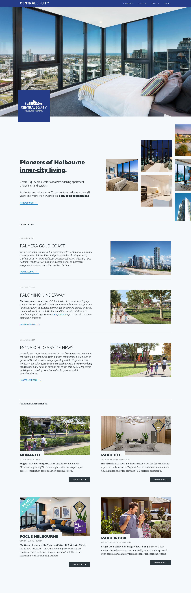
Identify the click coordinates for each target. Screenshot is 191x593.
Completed (142, 3)
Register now (61, 314)
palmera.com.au (29, 271)
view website (79, 479)
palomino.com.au (30, 324)
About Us (155, 3)
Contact (167, 3)
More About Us (29, 203)
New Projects (128, 3)
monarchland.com (30, 380)
